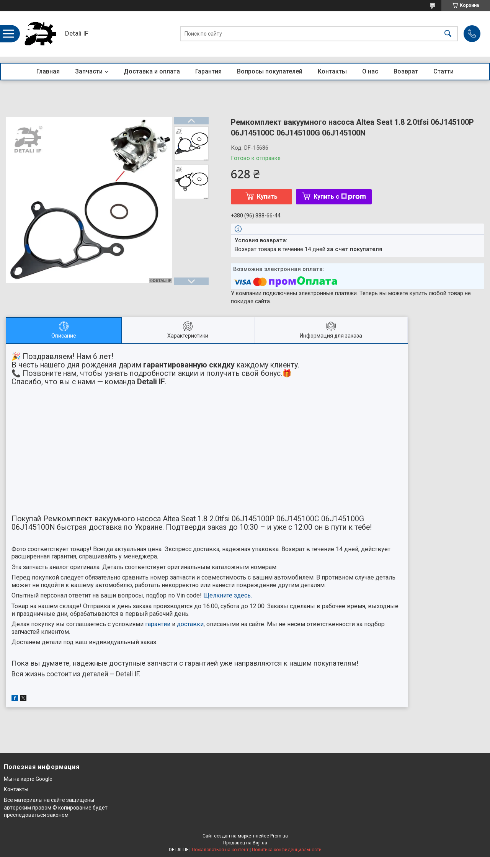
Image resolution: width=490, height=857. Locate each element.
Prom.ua (279, 836)
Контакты (332, 71)
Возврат (406, 71)
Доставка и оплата (152, 71)
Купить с (340, 196)
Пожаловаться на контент (220, 849)
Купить (267, 196)
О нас (370, 71)
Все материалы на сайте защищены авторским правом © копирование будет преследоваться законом (56, 807)
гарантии (157, 624)
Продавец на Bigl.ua (245, 843)
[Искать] (448, 34)
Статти (443, 71)
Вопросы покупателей (269, 71)
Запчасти (89, 71)
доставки (190, 624)
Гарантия (208, 71)
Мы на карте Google (28, 779)
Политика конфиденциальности (287, 849)
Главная (48, 71)
